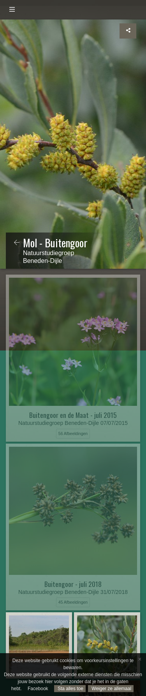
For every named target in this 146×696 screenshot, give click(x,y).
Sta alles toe (69, 688)
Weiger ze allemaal (110, 688)
